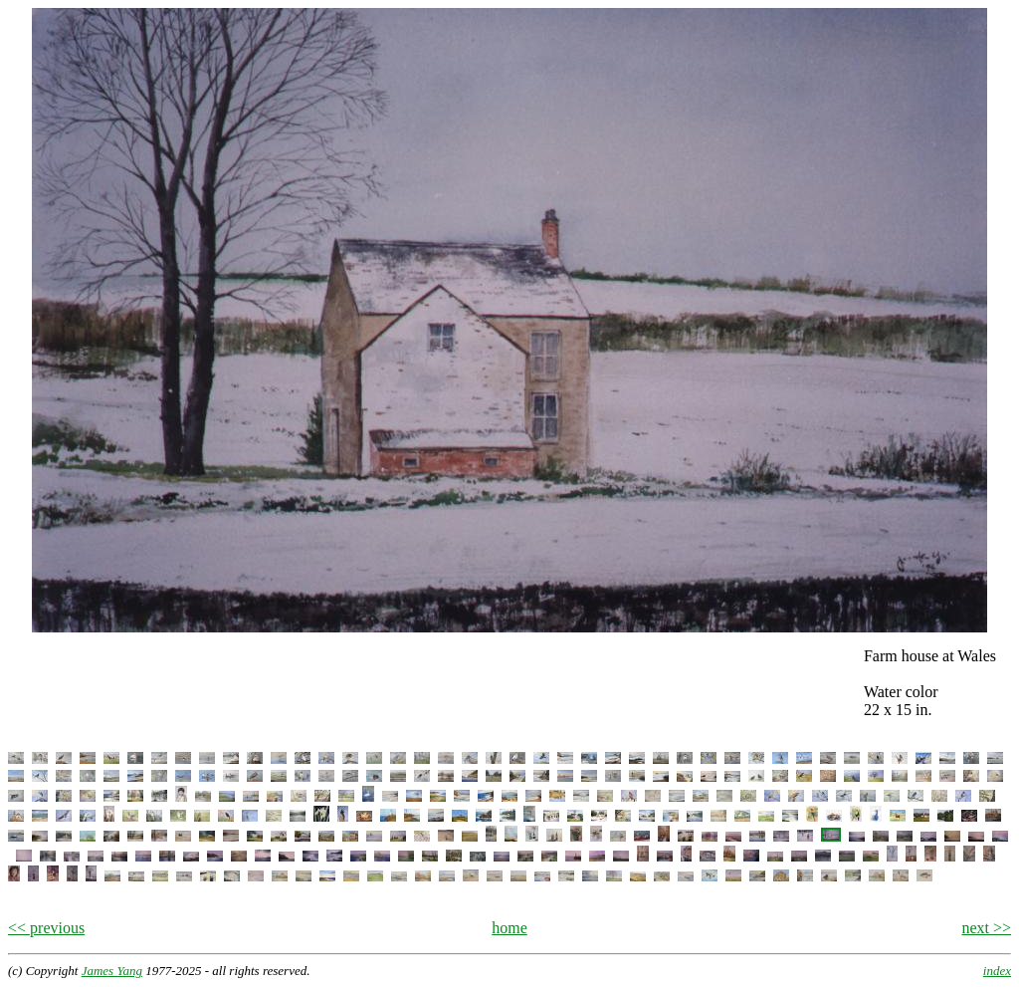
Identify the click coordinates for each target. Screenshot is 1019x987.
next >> (986, 927)
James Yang (112, 970)
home (509, 927)
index (997, 970)
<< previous (46, 927)
